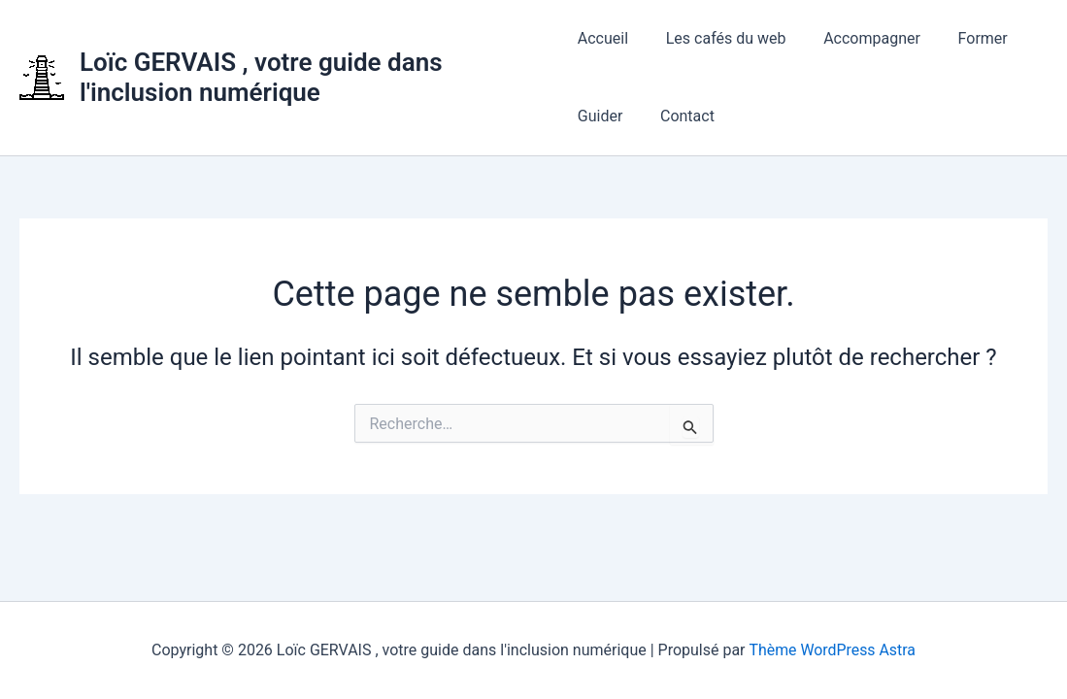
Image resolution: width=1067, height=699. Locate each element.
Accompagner (859, 38)
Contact (680, 116)
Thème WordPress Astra (833, 650)
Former (963, 38)
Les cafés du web (719, 38)
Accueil (603, 38)
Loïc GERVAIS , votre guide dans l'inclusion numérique (261, 77)
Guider (600, 116)
